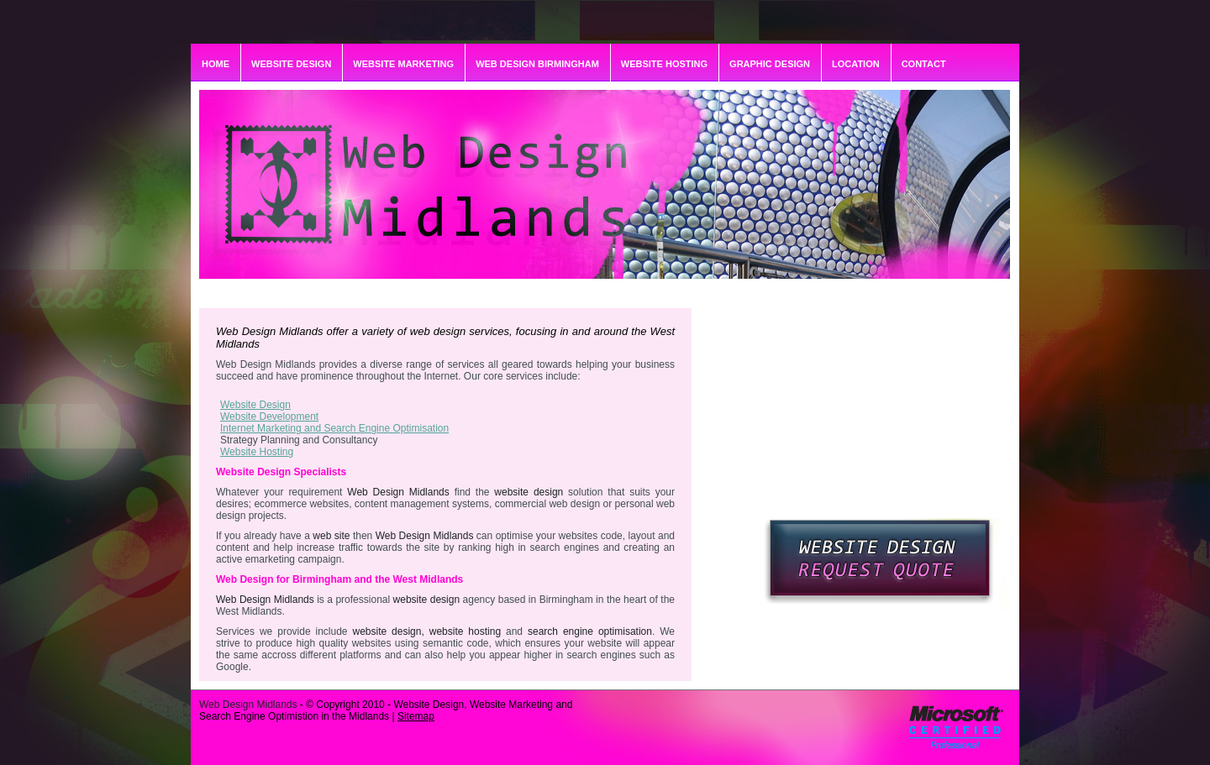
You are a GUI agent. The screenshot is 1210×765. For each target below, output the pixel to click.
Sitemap (415, 716)
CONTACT (924, 64)
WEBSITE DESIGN (291, 64)
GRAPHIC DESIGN (769, 64)
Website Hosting (256, 452)
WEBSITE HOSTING (664, 64)
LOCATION (856, 64)
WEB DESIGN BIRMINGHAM (537, 64)
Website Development (269, 416)
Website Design (255, 405)
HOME (215, 64)
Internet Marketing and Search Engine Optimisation (334, 428)
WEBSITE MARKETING (403, 64)
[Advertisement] (893, 413)
